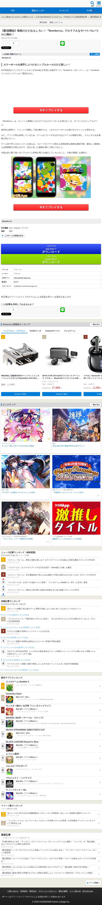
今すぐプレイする (51, 110)
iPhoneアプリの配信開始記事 (75, 17)
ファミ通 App (10, 4)
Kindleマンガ (35, 331)
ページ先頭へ (94, 883)
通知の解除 (63, 891)
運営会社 (33, 891)
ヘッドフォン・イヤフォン (14, 331)
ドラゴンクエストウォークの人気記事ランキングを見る (21, 627)
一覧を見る (95, 324)
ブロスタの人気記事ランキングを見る (15, 637)
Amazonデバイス (52, 331)
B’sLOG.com (87, 891)
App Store (51, 249)
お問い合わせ (13, 891)
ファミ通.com (75, 891)
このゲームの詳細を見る (13, 236)
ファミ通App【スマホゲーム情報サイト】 (17, 17)
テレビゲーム (69, 331)
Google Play (51, 259)
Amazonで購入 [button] (20, 394)
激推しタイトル (56, 22)
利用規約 (24, 891)
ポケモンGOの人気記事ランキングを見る (16, 660)
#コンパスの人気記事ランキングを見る (16, 615)
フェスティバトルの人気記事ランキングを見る (18, 647)
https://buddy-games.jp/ (22, 278)
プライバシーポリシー (47, 891)
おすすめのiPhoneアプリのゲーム (49, 17)
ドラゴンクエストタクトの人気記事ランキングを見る (21, 670)
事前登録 (43, 22)
